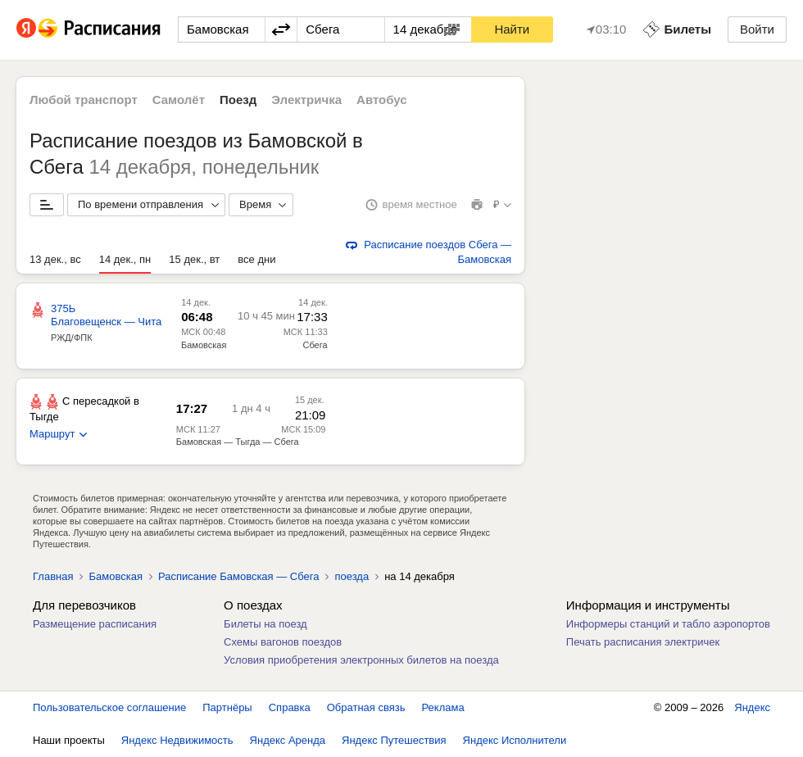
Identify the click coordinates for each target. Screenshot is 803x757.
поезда (351, 576)
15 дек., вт (194, 259)
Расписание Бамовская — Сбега (239, 576)
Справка (290, 707)
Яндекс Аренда (287, 740)
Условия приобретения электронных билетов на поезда (361, 660)
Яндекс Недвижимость (177, 740)
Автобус (381, 100)
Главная (53, 576)
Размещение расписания (95, 624)
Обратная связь (366, 707)
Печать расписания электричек (642, 642)
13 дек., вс (55, 259)
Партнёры (227, 707)
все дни (256, 259)
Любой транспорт (83, 100)
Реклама (443, 707)
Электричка (306, 100)
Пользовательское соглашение (109, 707)
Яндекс (752, 707)
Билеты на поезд (265, 624)
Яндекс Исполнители (515, 740)
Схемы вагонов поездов (283, 642)
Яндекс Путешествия (394, 740)
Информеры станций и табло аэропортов (668, 624)
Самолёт (178, 100)
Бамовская (203, 345)
